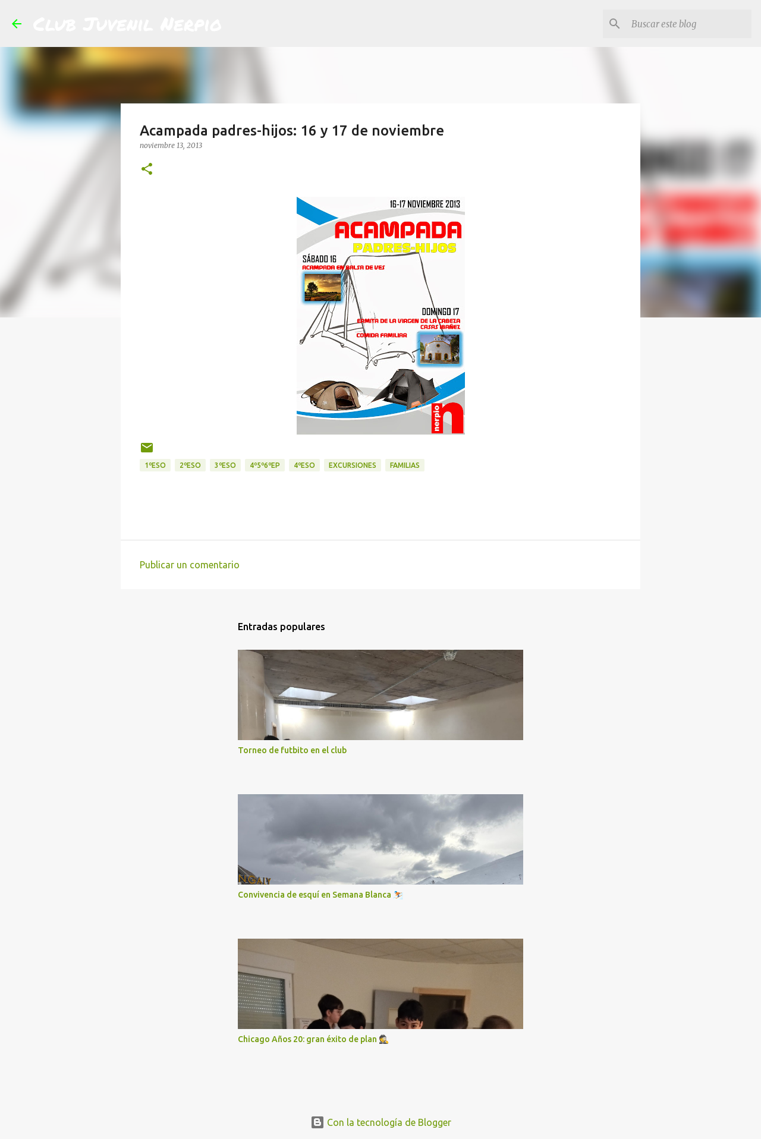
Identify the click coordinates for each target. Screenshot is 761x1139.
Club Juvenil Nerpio (127, 23)
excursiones (352, 465)
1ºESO (155, 465)
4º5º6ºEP (265, 465)
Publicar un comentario (190, 564)
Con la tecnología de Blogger (380, 1122)
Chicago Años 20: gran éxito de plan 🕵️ (313, 1039)
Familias (405, 465)
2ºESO (190, 465)
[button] (147, 170)
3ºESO (225, 465)
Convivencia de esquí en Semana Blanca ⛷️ (320, 894)
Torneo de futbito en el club (292, 750)
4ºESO (304, 465)
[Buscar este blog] (689, 24)
